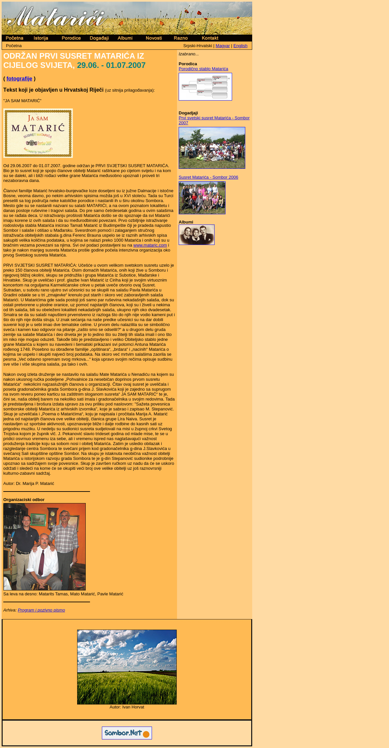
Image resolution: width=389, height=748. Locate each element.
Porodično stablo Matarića (203, 68)
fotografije (19, 78)
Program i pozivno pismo (41, 610)
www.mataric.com (150, 245)
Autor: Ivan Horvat (127, 706)
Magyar (223, 45)
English (240, 45)
